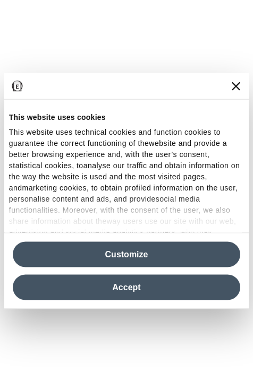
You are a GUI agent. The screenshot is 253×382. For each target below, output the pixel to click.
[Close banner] (236, 86)
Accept (126, 287)
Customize (126, 254)
